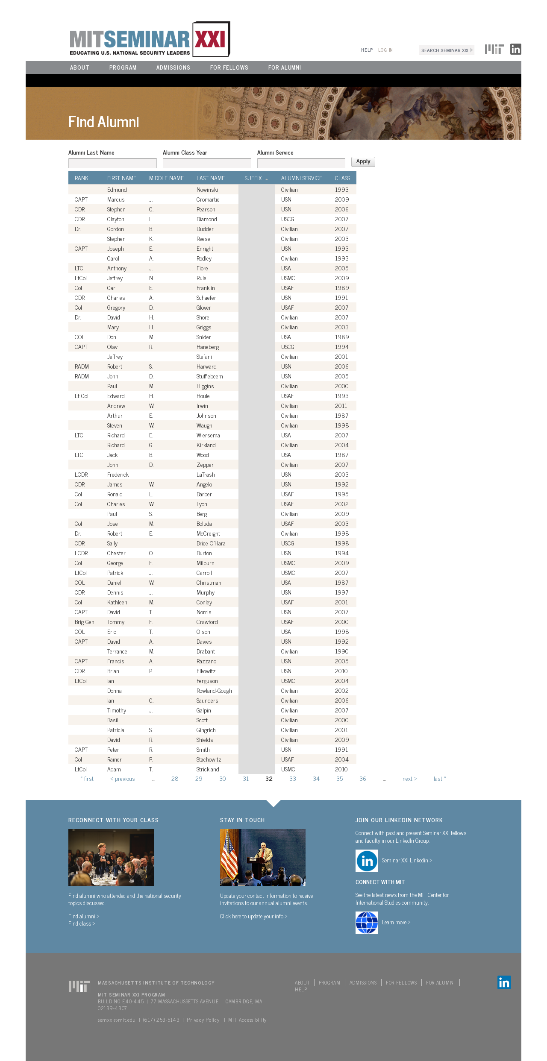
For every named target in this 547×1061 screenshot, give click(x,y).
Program (123, 67)
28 (175, 778)
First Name (121, 177)
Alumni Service (275, 152)
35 (339, 778)
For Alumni (284, 67)
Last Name (211, 177)
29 (199, 778)
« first (87, 778)
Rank (81, 177)
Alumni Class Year (185, 152)
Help (367, 49)
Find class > (81, 923)
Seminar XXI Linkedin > (407, 860)
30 (222, 778)
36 (362, 778)
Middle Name (166, 177)
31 (246, 778)
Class (342, 177)
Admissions (173, 67)
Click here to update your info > (254, 915)
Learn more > (396, 921)
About (80, 67)
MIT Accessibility (247, 1019)
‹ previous (122, 778)
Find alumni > (84, 915)
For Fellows (229, 67)
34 (316, 778)
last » (440, 778)
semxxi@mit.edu (117, 1019)
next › (410, 778)
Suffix (256, 177)
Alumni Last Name (91, 152)
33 (292, 778)
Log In (385, 49)
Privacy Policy (203, 1019)
